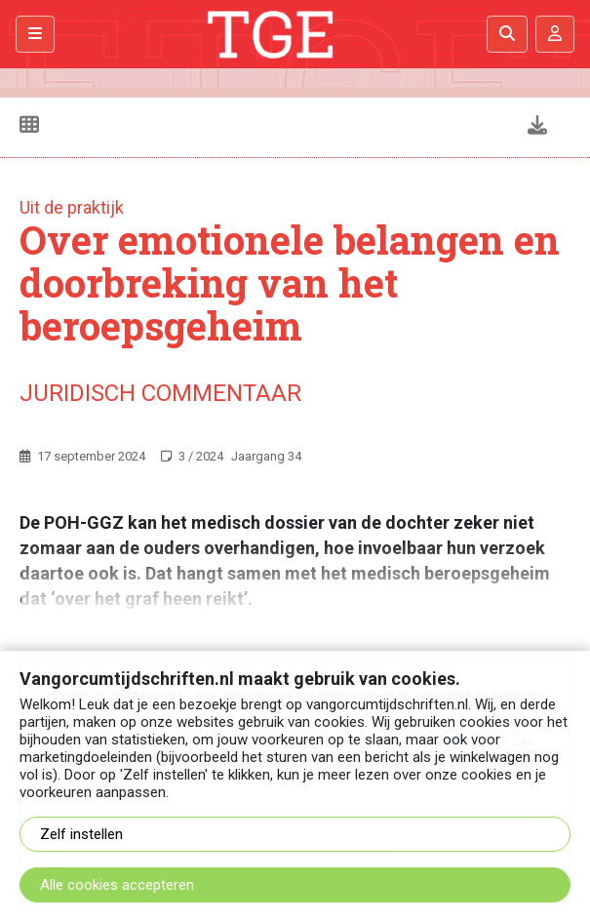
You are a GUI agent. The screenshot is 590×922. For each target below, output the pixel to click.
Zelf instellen (81, 834)
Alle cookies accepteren (117, 885)
